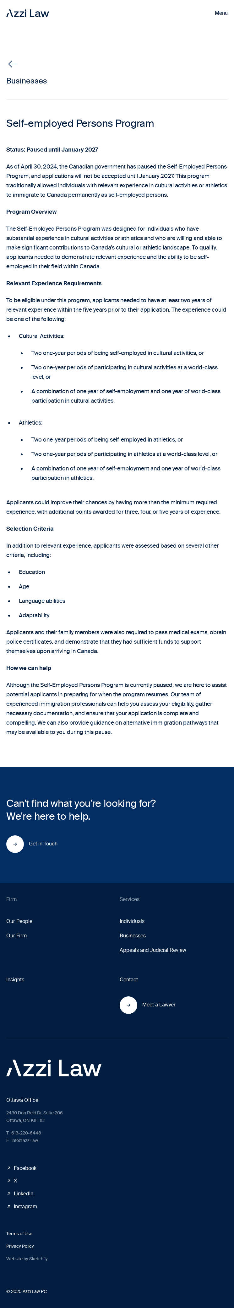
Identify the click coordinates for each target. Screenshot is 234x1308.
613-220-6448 (23, 1133)
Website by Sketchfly (27, 1259)
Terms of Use (19, 1233)
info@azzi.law (22, 1140)
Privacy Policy (20, 1246)
